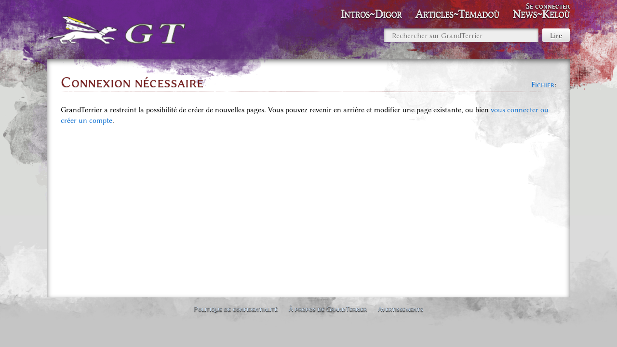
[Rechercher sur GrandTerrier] (461, 35)
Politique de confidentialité (236, 309)
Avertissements (400, 309)
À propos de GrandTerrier (328, 309)
